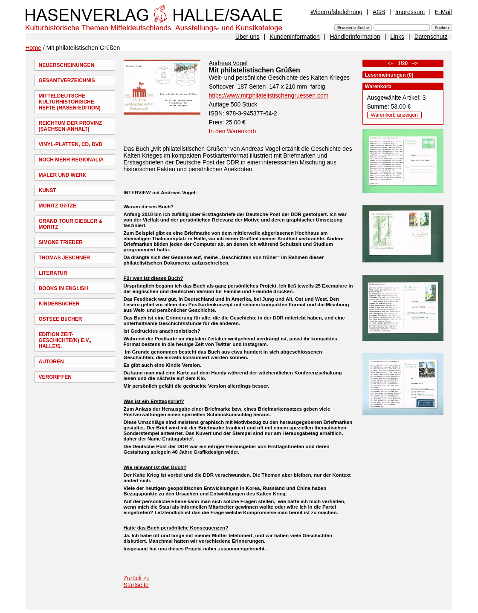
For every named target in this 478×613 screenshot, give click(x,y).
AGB (379, 12)
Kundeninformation (294, 36)
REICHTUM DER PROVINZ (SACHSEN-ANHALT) (70, 126)
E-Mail (443, 12)
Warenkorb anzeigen (394, 115)
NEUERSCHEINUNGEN (67, 65)
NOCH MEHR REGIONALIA (71, 160)
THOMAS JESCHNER (64, 258)
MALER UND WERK (63, 175)
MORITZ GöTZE (58, 206)
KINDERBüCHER (59, 304)
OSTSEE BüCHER (60, 319)
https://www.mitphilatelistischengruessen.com (269, 95)
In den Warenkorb (232, 131)
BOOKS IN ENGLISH (63, 288)
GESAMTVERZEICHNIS (67, 80)
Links (397, 36)
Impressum (410, 12)
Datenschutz (431, 36)
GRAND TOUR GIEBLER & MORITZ (71, 224)
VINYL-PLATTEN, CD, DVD (71, 144)
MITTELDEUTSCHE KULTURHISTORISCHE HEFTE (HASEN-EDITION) (70, 102)
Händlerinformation (355, 36)
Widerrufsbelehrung (336, 12)
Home (33, 47)
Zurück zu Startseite (137, 581)
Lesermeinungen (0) (389, 75)
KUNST (47, 190)
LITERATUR (53, 273)
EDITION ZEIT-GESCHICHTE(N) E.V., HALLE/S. (65, 340)
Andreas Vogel (228, 63)
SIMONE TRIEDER (61, 242)
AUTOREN (51, 362)
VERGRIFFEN (55, 377)
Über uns (247, 36)
